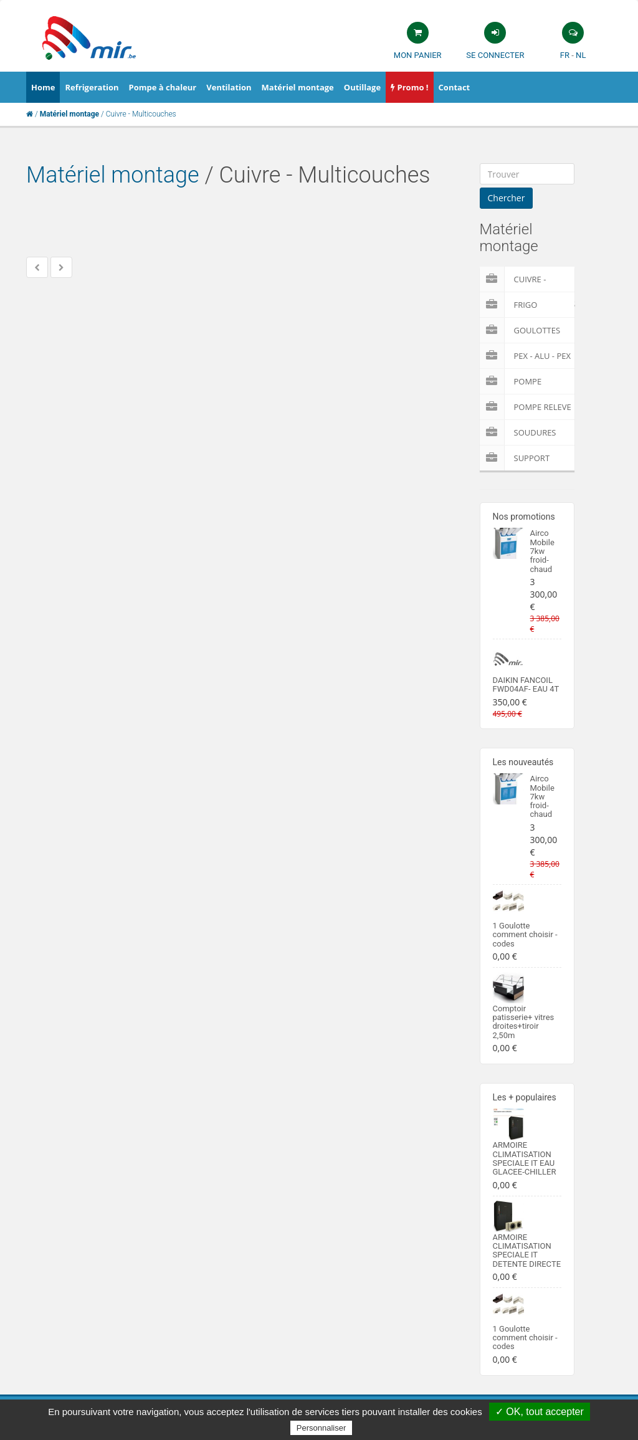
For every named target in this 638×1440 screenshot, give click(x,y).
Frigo (509, 304)
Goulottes (520, 330)
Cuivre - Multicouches (527, 279)
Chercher (506, 198)
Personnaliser (321, 1428)
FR (564, 55)
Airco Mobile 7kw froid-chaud (542, 550)
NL (581, 55)
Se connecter (495, 55)
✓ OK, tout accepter (539, 1411)
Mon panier (418, 55)
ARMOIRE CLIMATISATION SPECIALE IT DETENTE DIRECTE (527, 1251)
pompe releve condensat (525, 406)
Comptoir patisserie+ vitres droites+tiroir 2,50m (524, 1022)
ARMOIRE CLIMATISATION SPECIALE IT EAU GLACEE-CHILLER (524, 1158)
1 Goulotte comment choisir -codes (525, 934)
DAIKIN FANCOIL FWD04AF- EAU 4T (526, 684)
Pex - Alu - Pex (525, 355)
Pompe (511, 381)
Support (515, 458)
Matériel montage (112, 175)
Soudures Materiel (518, 432)
